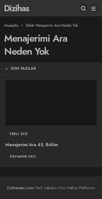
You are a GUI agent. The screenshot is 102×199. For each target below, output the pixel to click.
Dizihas (16, 8)
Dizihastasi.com (20, 188)
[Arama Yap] (83, 8)
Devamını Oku (23, 156)
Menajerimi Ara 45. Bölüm (31, 145)
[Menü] (93, 8)
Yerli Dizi (19, 133)
